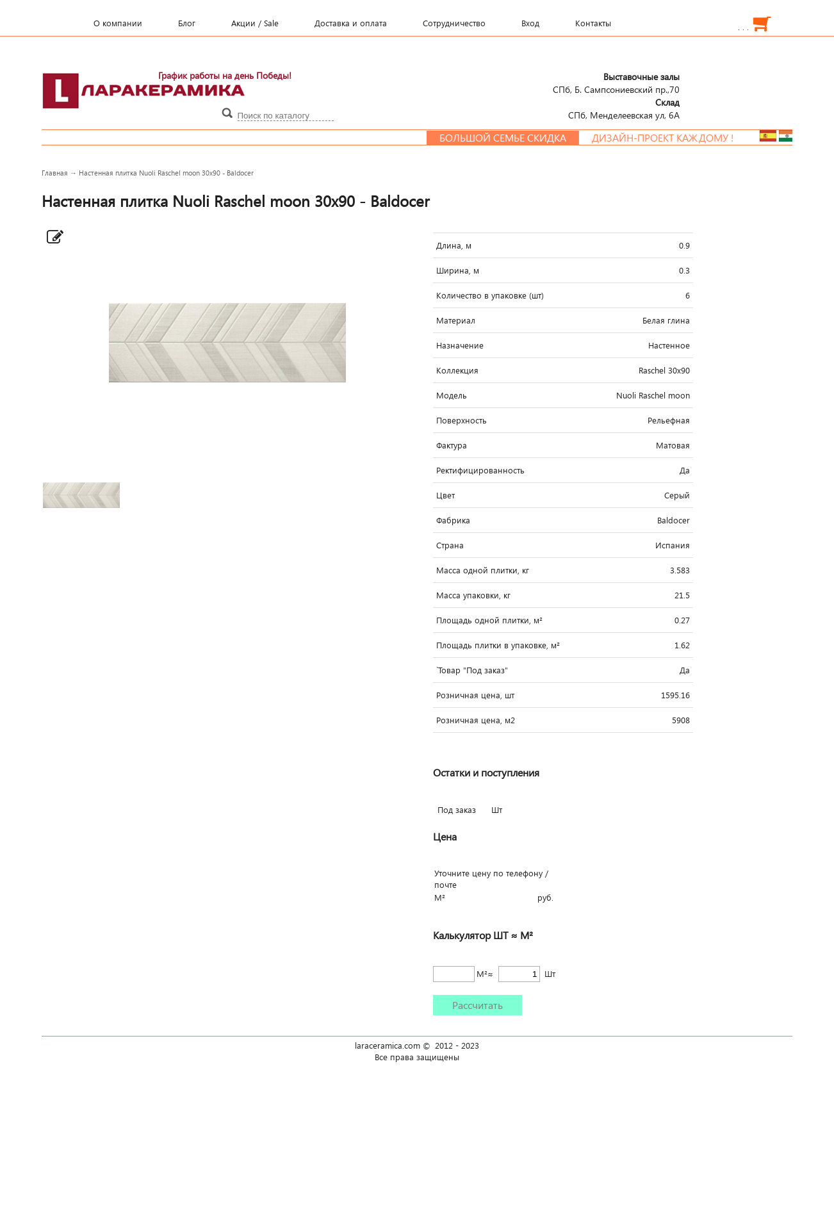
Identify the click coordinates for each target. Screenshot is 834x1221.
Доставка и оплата (351, 23)
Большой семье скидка (513, 138)
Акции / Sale (255, 23)
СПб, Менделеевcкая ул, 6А (624, 108)
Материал (455, 320)
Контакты (593, 23)
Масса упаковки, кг (473, 595)
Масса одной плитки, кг (482, 570)
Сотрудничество (454, 23)
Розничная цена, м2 (475, 720)
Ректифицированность (480, 470)
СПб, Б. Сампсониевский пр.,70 (616, 82)
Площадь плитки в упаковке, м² (498, 645)
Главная (55, 172)
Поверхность (461, 420)
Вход (530, 23)
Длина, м (453, 245)
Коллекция (457, 370)
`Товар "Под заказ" (472, 670)
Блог (186, 23)
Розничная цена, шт (475, 695)
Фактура (451, 445)
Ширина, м (457, 270)
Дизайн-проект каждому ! (674, 138)
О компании (118, 23)
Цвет (445, 495)
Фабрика (453, 520)
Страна (450, 545)
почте (445, 884)
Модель (451, 395)
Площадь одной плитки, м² (489, 620)
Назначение (460, 345)
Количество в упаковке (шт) (490, 295)
